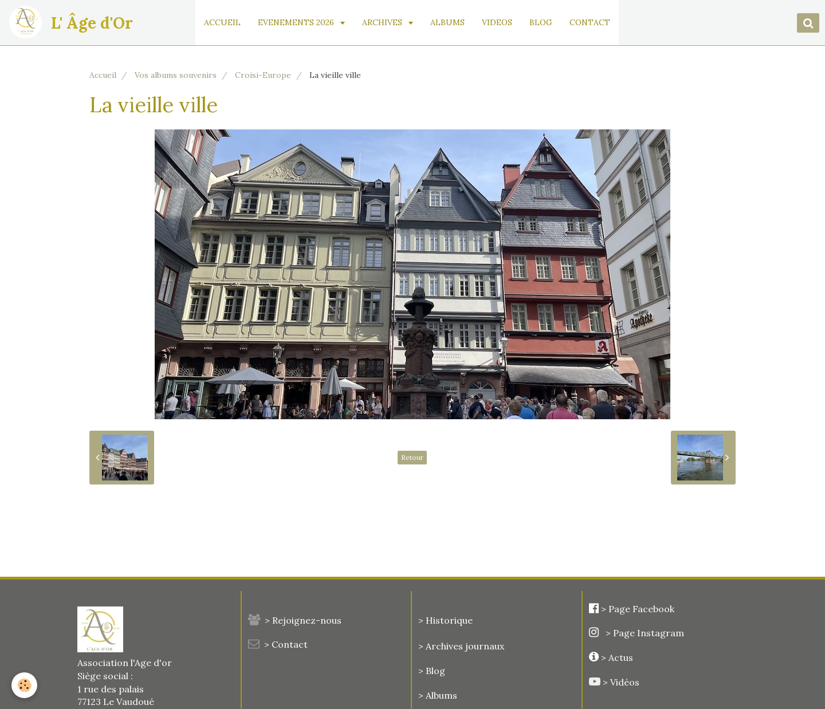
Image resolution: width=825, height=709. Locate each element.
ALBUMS (447, 22)
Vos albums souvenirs (176, 75)
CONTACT (589, 22)
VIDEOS (497, 22)
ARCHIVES (383, 22)
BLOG (540, 22)
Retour (412, 457)
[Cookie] (24, 685)
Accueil (102, 75)
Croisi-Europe (263, 75)
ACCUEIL (222, 22)
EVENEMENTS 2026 (297, 22)
